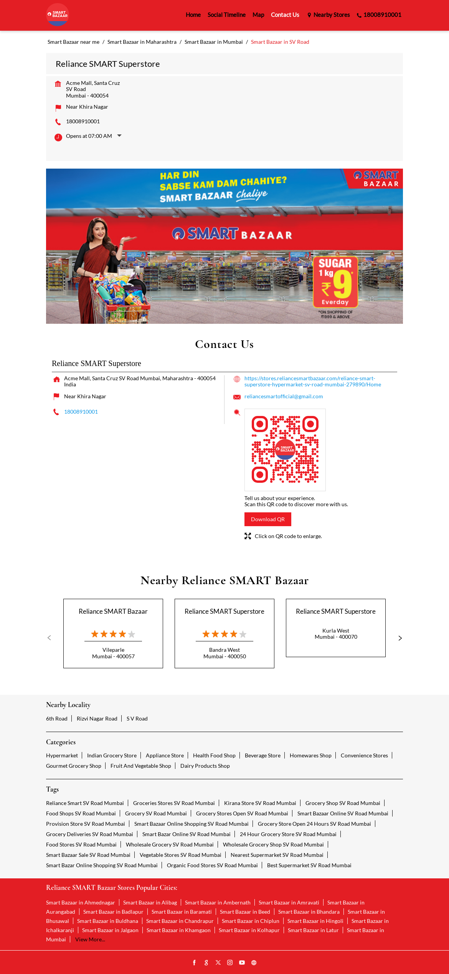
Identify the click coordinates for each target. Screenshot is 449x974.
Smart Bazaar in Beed (245, 911)
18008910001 (83, 121)
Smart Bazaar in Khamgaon (179, 930)
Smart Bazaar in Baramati (182, 911)
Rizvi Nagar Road (97, 718)
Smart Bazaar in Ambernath (218, 902)
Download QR (268, 519)
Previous (52, 638)
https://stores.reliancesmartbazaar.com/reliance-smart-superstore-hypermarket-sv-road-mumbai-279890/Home (312, 381)
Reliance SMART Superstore (224, 611)
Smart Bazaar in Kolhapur (249, 930)
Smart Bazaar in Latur (313, 930)
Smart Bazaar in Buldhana (107, 921)
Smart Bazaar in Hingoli (315, 921)
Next (397, 638)
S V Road (137, 718)
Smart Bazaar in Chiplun (250, 921)
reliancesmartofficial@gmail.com (283, 396)
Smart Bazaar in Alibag (150, 902)
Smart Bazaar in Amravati (289, 902)
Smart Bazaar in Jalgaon (110, 930)
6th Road (57, 718)
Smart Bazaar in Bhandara (309, 911)
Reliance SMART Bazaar (113, 611)
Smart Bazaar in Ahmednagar (80, 902)
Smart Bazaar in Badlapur (113, 911)
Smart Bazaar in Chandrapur (180, 921)
